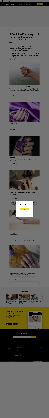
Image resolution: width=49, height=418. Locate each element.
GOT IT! (24, 209)
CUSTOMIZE (24, 211)
